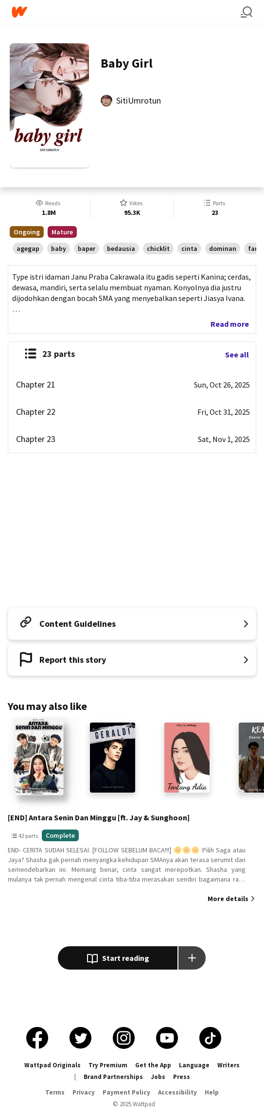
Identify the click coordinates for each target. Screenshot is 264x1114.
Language (194, 1065)
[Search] (246, 12)
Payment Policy (126, 1092)
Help (212, 1092)
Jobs (158, 1077)
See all (237, 354)
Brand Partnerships (113, 1077)
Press (181, 1077)
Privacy (83, 1092)
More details (228, 898)
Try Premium (107, 1065)
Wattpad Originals (52, 1065)
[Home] (126, 12)
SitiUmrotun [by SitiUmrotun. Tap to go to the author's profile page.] (138, 100)
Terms (55, 1092)
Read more (230, 324)
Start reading (118, 959)
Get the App (153, 1065)
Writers (228, 1065)
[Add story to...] (192, 958)
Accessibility (177, 1092)
